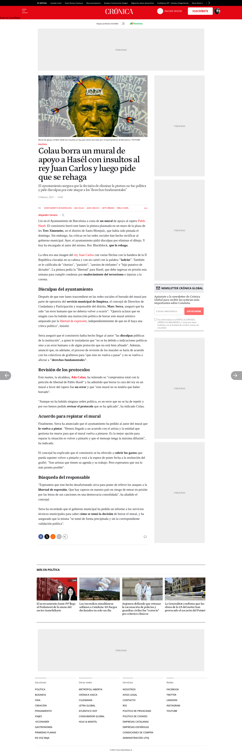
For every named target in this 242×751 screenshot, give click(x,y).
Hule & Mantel (88, 721)
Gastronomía (43, 727)
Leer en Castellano (10, 17)
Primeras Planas (45, 732)
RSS (125, 705)
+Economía (42, 721)
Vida (37, 700)
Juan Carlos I (93, 208)
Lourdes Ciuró (56, 3)
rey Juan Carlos (84, 255)
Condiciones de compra (138, 732)
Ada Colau (79, 208)
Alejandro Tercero (48, 215)
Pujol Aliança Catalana (74, 3)
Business (40, 694)
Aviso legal (130, 694)
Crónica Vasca (88, 694)
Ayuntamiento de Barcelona (58, 208)
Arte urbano (108, 208)
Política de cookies (135, 716)
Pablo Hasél (123, 208)
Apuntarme (194, 311)
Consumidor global (92, 716)
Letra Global (87, 705)
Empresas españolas (136, 727)
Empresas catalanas (136, 721)
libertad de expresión (73, 321)
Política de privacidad (137, 710)
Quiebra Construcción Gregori (116, 3)
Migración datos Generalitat (142, 3)
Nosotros (129, 689)
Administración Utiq (136, 737)
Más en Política (48, 570)
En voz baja (42, 737)
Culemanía (85, 700)
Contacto (129, 700)
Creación (41, 705)
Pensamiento (43, 710)
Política (42, 144)
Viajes (38, 716)
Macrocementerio (93, 3)
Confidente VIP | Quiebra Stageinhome (173, 3)
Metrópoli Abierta (90, 689)
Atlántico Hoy (88, 710)
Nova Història (197, 3)
